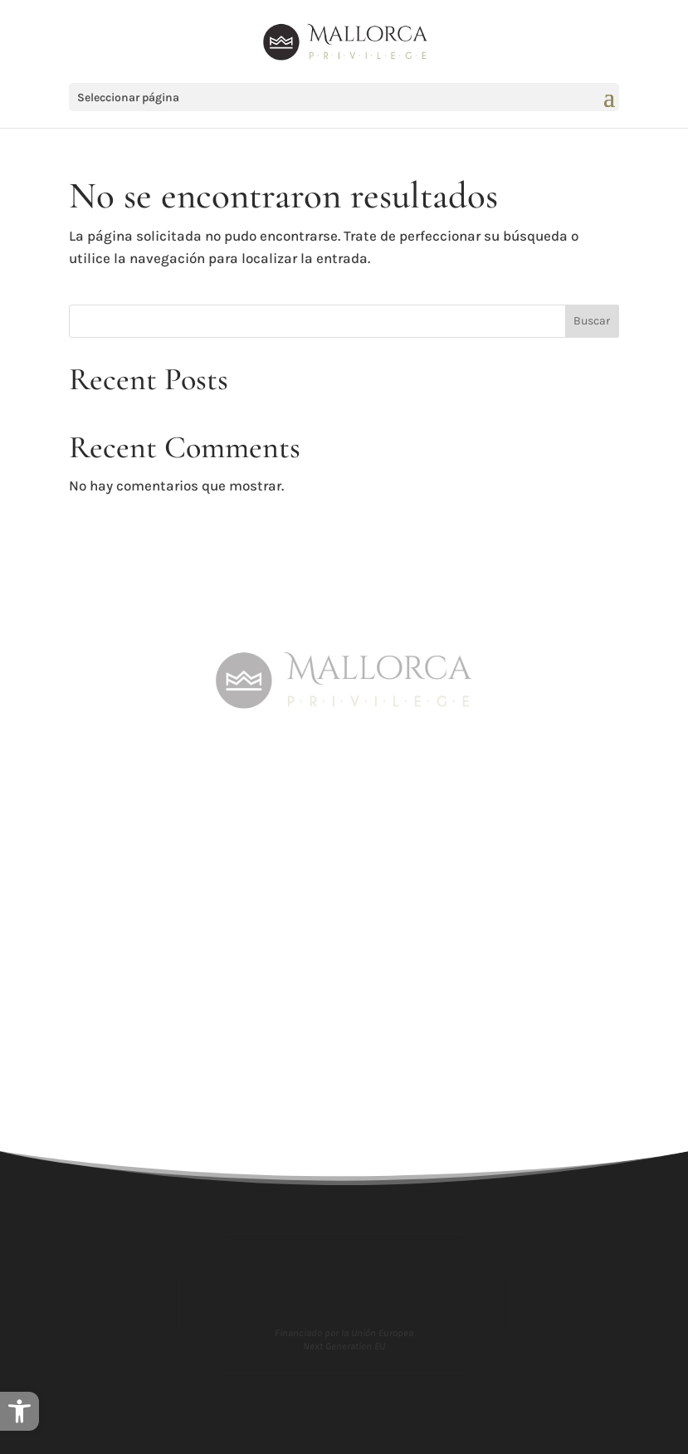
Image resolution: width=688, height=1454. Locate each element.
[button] (19, 1411)
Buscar (591, 321)
